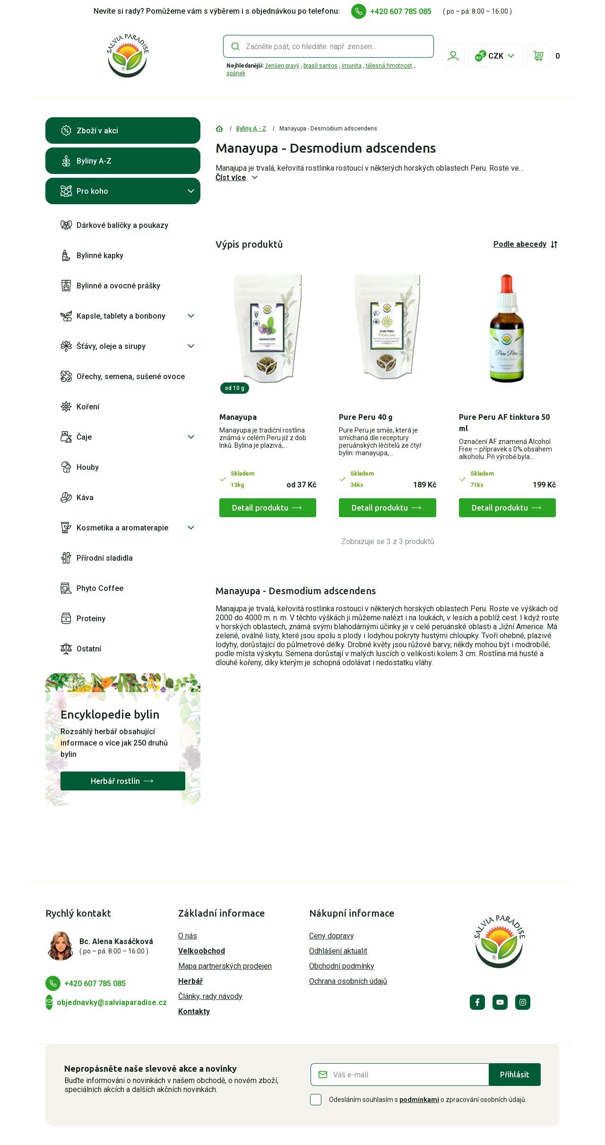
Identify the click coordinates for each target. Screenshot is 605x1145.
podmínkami (419, 1099)
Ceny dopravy (331, 935)
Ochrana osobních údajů (348, 981)
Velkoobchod (201, 950)
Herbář (190, 981)
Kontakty (194, 1011)
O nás (187, 935)
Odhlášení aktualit (338, 950)
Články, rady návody (210, 996)
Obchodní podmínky (341, 966)
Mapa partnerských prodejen (225, 966)
